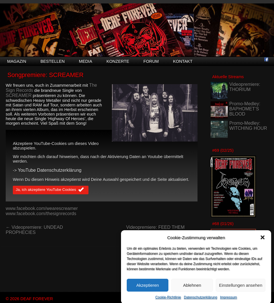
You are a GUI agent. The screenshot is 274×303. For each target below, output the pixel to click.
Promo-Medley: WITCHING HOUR (248, 126)
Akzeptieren (147, 287)
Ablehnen (192, 287)
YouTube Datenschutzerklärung (50, 170)
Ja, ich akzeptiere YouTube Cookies (51, 190)
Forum (151, 61)
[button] (262, 240)
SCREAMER (19, 95)
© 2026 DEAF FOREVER (29, 298)
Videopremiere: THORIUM (244, 87)
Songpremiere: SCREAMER (45, 75)
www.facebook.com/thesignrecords (41, 213)
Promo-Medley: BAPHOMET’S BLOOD (244, 108)
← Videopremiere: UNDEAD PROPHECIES (34, 230)
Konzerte (117, 61)
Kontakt (182, 61)
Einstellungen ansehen (240, 287)
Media (85, 61)
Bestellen (53, 61)
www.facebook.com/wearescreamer (42, 208)
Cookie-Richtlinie (168, 300)
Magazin (16, 61)
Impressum (228, 300)
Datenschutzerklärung (200, 300)
